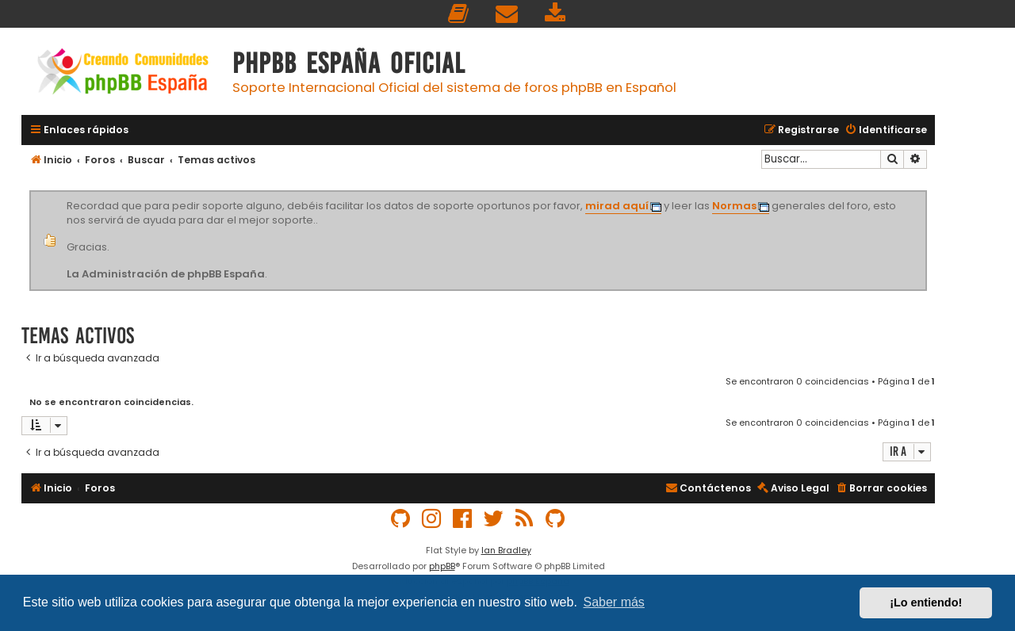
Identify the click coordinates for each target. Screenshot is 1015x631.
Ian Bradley (506, 550)
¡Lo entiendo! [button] (926, 602)
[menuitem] (459, 14)
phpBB (442, 566)
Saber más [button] (614, 602)
